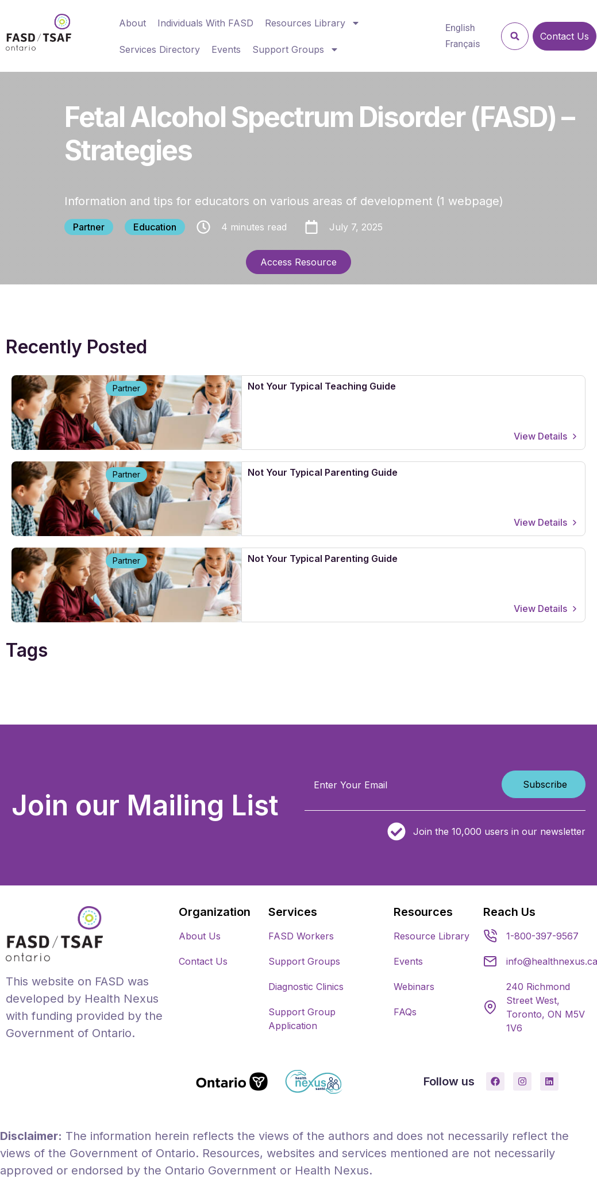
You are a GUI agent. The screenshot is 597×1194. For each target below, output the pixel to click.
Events (226, 49)
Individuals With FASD (205, 23)
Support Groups (295, 49)
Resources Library (312, 23)
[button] (515, 36)
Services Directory (159, 49)
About (132, 23)
